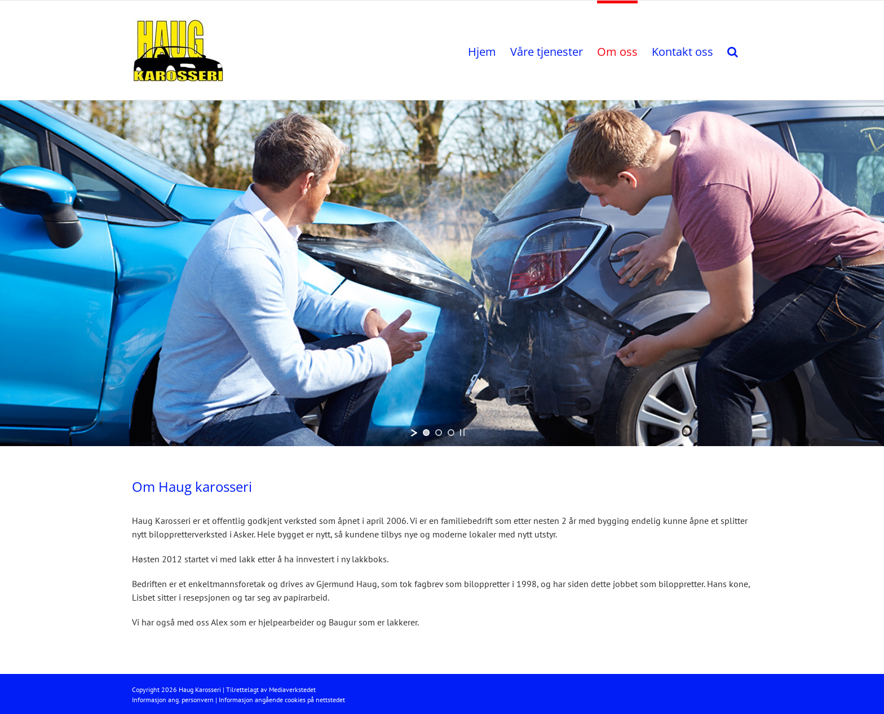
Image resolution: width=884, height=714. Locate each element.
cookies (295, 699)
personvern (198, 699)
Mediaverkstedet (292, 689)
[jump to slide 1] (426, 432)
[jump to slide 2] (438, 432)
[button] (732, 50)
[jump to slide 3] (451, 432)
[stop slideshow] (462, 432)
